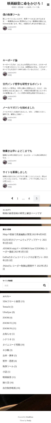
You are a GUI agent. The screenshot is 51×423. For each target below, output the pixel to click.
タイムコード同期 (11, 345)
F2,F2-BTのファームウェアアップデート (22, 240)
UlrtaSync (7, 312)
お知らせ (7, 334)
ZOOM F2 (7, 323)
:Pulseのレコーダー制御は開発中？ (19, 266)
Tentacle (6, 307)
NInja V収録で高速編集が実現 (17, 234)
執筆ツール (8, 366)
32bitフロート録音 (11, 301)
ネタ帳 (6, 350)
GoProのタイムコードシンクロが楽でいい (23, 257)
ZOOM (6, 317)
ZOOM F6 (7, 328)
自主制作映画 (9, 388)
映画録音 (7, 377)
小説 (5, 372)
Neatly (29, 421)
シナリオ (7, 339)
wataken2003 (12, 27)
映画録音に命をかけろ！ (25, 3)
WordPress (29, 417)
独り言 (6, 382)
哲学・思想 (8, 361)
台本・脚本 (8, 355)
